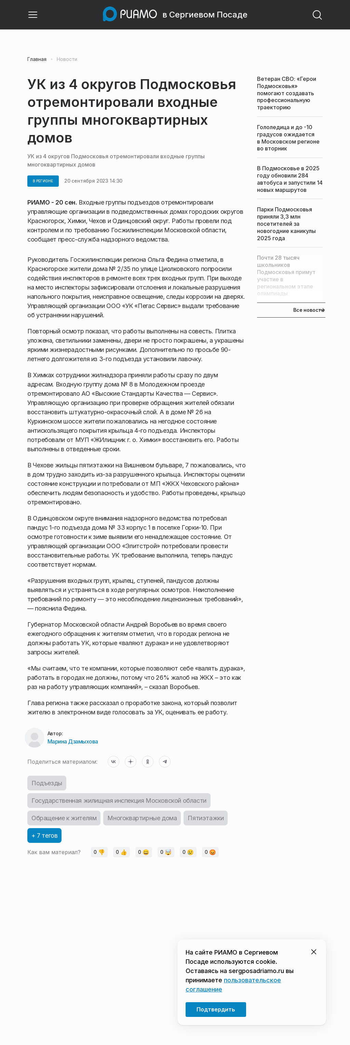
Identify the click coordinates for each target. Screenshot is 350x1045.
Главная (36, 59)
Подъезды (46, 783)
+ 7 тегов (44, 835)
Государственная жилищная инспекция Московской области (118, 800)
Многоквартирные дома (142, 818)
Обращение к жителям (63, 818)
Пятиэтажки (206, 818)
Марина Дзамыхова (73, 741)
